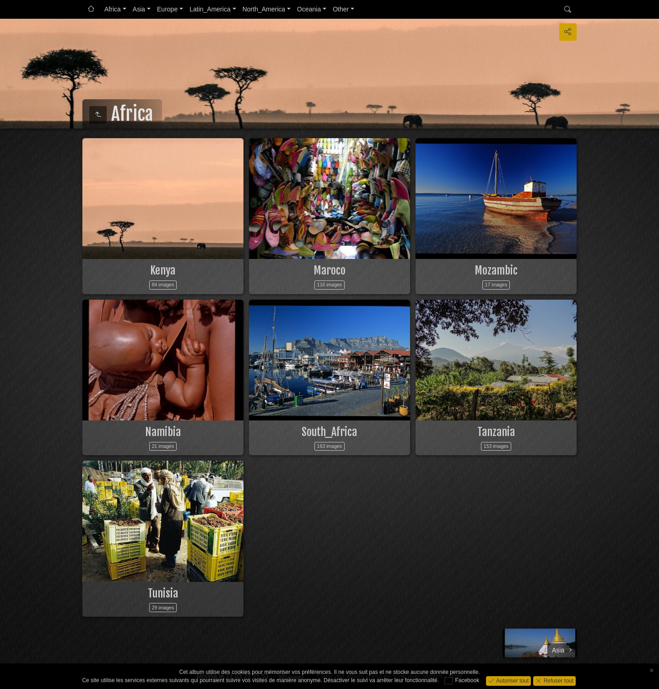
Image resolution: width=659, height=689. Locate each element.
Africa (112, 9)
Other (341, 9)
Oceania (309, 9)
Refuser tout (557, 680)
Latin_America (210, 9)
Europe (167, 9)
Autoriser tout (512, 680)
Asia (139, 9)
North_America (264, 9)
